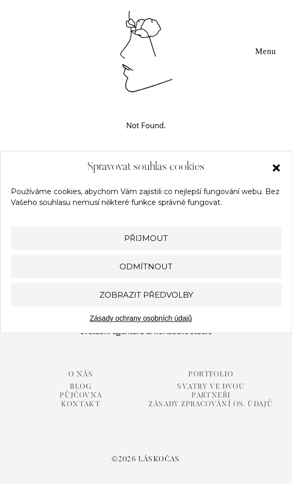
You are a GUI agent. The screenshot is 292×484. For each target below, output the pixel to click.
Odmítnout (146, 266)
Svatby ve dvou (211, 387)
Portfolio (210, 374)
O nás (80, 374)
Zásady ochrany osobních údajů (141, 318)
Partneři (211, 396)
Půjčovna (81, 396)
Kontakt (80, 404)
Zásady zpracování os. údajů (211, 404)
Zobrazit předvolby (146, 295)
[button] (276, 168)
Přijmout (146, 238)
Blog (81, 387)
